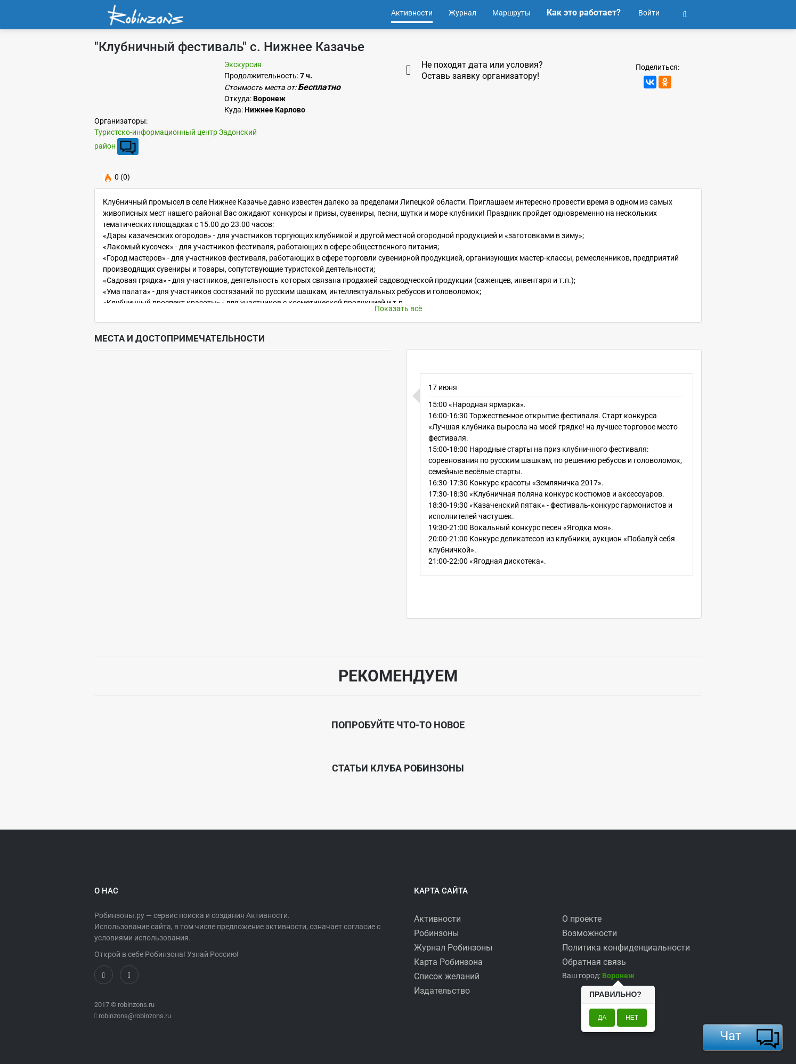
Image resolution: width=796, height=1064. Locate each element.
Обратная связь (594, 962)
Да (602, 1017)
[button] (685, 13)
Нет (632, 1017)
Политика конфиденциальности (626, 948)
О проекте (582, 919)
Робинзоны (436, 933)
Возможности (589, 933)
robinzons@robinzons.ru (135, 1016)
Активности (437, 919)
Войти (648, 13)
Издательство (442, 991)
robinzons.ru (136, 1005)
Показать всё (398, 308)
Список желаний (447, 976)
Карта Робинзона (448, 962)
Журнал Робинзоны (453, 948)
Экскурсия (243, 64)
